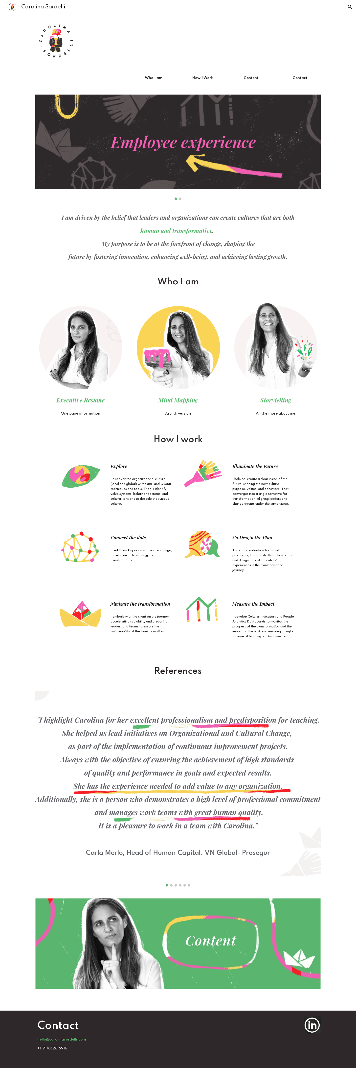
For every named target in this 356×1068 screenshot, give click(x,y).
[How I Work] (202, 78)
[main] (178, 237)
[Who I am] (153, 78)
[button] (350, 7)
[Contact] (299, 78)
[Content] (251, 78)
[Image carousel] (178, 147)
